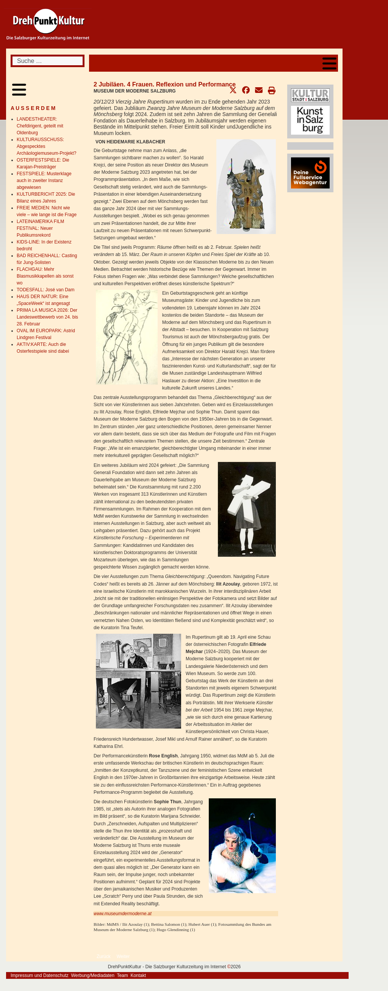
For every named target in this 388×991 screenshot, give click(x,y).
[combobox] (48, 61)
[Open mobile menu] (329, 63)
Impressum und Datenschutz (40, 975)
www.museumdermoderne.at (123, 913)
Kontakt (138, 975)
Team (122, 975)
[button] (233, 90)
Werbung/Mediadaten (92, 975)
